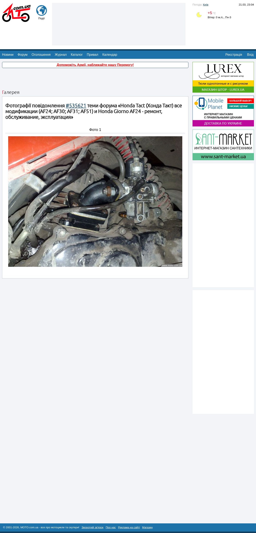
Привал (92, 54)
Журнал (61, 54)
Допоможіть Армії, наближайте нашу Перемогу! (95, 65)
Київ (205, 4)
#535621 (76, 105)
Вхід (250, 54)
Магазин (147, 527)
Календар (109, 54)
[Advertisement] (119, 23)
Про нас (111, 527)
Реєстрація (233, 54)
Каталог (77, 54)
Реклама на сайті (129, 527)
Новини (8, 54)
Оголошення (41, 54)
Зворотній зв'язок (92, 527)
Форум (23, 54)
